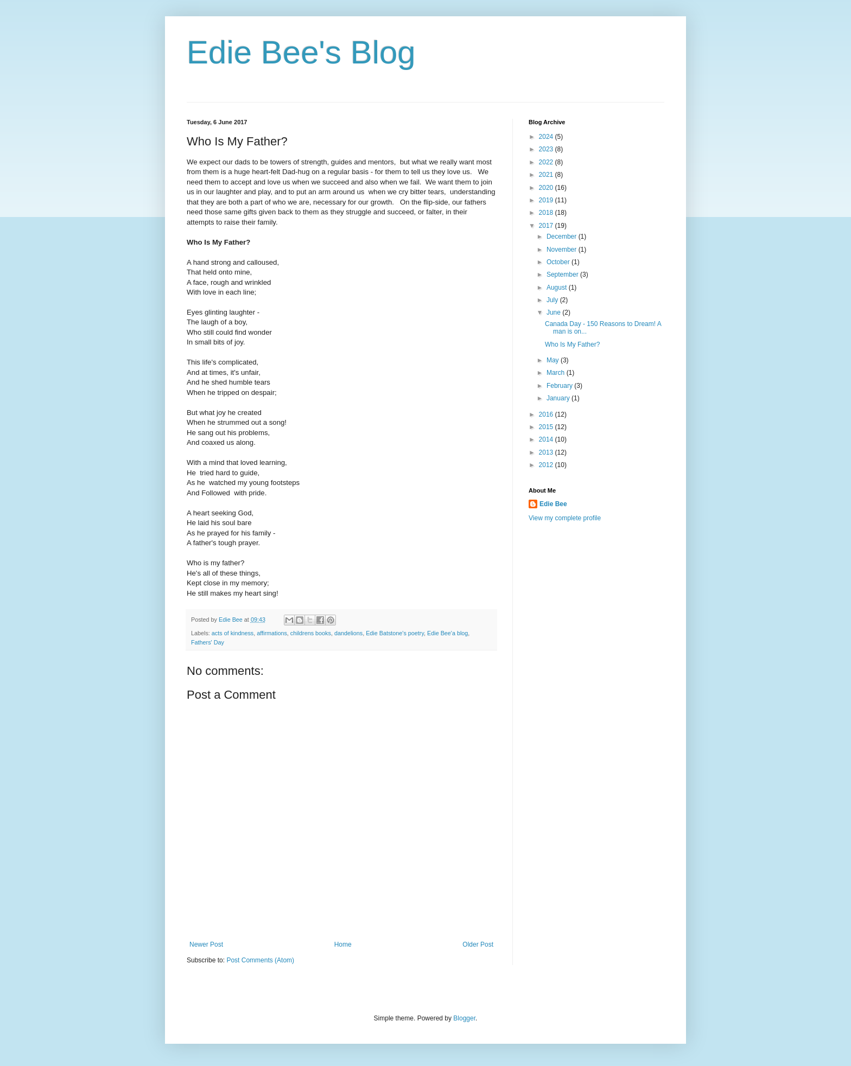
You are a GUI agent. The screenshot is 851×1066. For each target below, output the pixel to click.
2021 (547, 174)
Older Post (477, 944)
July (553, 300)
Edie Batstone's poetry (395, 633)
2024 (547, 137)
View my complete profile (565, 518)
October (559, 262)
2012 (547, 465)
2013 (547, 452)
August (558, 287)
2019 (547, 200)
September (563, 274)
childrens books (310, 633)
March (557, 372)
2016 (547, 414)
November (563, 249)
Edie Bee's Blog (301, 52)
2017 (547, 225)
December (563, 236)
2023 (547, 149)
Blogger (464, 1018)
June (554, 312)
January (559, 398)
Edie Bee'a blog (447, 633)
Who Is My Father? (572, 344)
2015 (547, 427)
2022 (547, 162)
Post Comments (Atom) (260, 960)
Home (343, 944)
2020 (547, 188)
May (554, 360)
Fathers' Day (207, 642)
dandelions (348, 633)
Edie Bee (553, 504)
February (560, 386)
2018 (547, 212)
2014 (547, 439)
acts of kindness (232, 633)
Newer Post (206, 944)
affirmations (272, 633)
